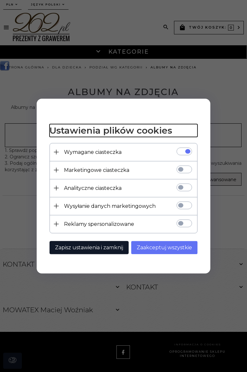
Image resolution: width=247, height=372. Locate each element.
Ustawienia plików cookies (111, 130)
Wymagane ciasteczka (93, 152)
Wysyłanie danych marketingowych (110, 206)
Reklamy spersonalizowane (99, 224)
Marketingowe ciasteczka (96, 170)
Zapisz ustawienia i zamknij (89, 247)
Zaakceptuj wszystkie (164, 247)
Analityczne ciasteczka (93, 188)
